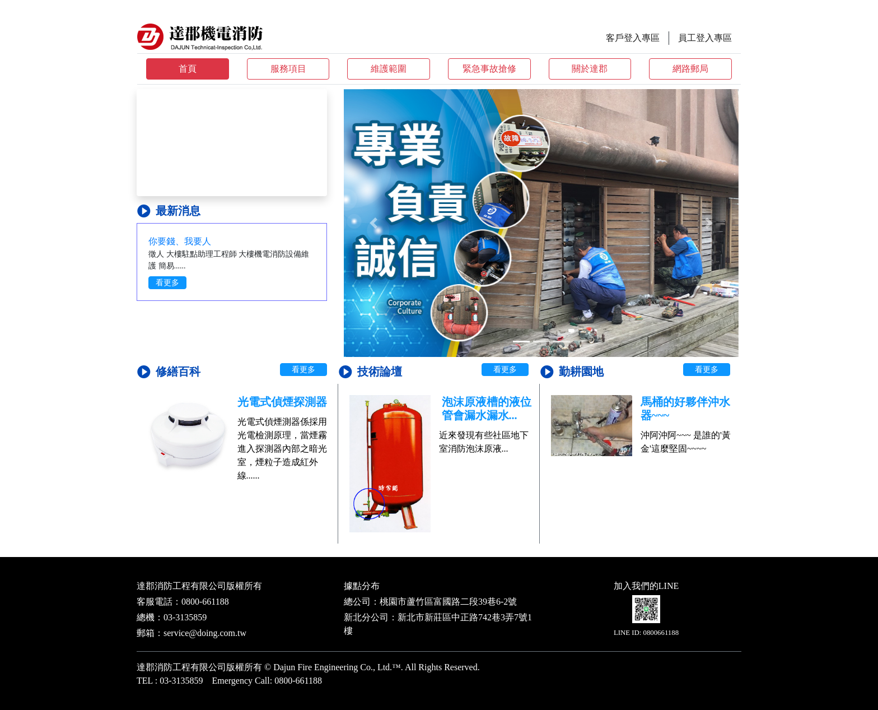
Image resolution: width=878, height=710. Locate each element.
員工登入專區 (705, 38)
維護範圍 (389, 68)
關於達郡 (590, 68)
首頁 (188, 68)
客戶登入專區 (633, 38)
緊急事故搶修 (489, 68)
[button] (373, 223)
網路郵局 (690, 68)
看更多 (167, 283)
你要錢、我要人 (179, 241)
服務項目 (288, 68)
